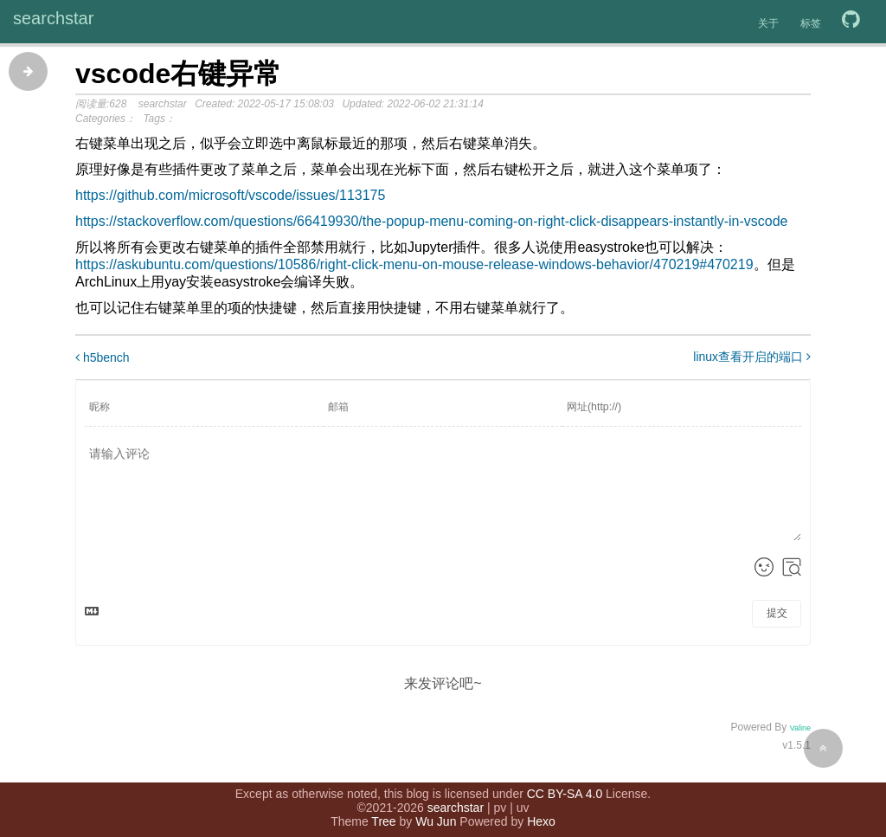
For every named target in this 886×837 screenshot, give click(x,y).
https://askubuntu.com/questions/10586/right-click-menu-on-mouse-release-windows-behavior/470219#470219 (414, 264)
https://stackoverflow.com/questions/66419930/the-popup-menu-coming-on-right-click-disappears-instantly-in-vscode (431, 221)
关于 (768, 23)
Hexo (541, 811)
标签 (810, 23)
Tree (383, 811)
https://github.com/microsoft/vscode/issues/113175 (230, 195)
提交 (777, 613)
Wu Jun (435, 811)
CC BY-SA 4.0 (564, 783)
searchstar (53, 18)
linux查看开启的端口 (752, 357)
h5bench (102, 357)
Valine (800, 728)
